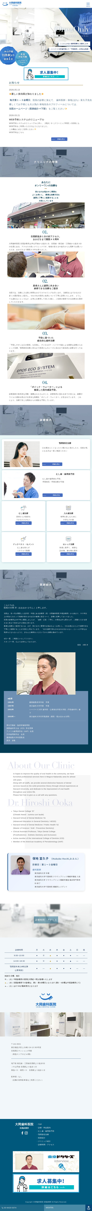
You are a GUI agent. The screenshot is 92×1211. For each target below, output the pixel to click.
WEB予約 (49, 1208)
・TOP (39, 1124)
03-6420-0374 (9, 1208)
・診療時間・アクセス (45, 1145)
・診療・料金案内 (43, 1128)
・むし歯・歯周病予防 (45, 1131)
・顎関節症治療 (42, 1134)
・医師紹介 (40, 1138)
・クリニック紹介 (43, 1141)
